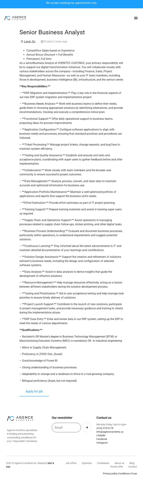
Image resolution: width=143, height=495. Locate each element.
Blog (131, 463)
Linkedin (100, 435)
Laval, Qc (29, 41)
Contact (132, 466)
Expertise (87, 463)
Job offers (71, 463)
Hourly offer (116, 466)
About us (119, 463)
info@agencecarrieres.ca (109, 431)
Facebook (101, 439)
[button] (136, 18)
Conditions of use (127, 473)
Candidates (103, 463)
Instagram (102, 442)
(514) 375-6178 (104, 428)
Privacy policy (110, 473)
